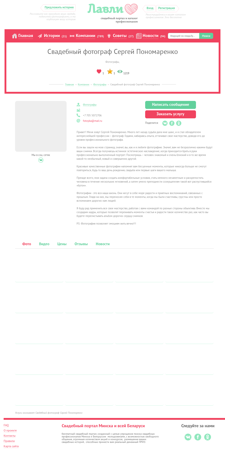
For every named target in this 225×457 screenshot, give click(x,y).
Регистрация (166, 8)
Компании (85, 36)
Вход (150, 8)
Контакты (10, 435)
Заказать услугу (170, 114)
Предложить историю (59, 7)
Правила (9, 441)
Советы (120, 36)
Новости (150, 36)
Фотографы (99, 84)
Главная (25, 36)
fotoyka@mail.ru (92, 121)
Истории (52, 36)
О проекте (10, 430)
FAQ (6, 425)
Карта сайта (11, 446)
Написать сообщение (170, 104)
